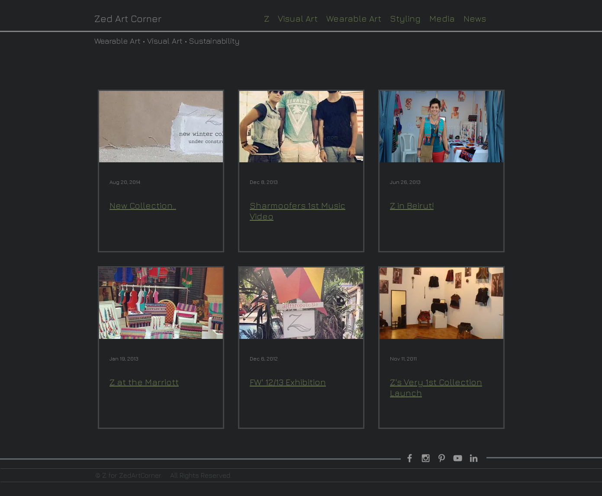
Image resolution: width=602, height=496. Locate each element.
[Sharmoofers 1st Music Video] (301, 126)
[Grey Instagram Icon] (425, 458)
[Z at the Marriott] (161, 303)
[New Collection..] (161, 126)
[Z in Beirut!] (441, 126)
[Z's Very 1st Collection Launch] (441, 303)
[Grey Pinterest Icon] (441, 458)
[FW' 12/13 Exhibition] (301, 303)
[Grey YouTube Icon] (457, 458)
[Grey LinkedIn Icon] (473, 458)
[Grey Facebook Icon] (409, 458)
